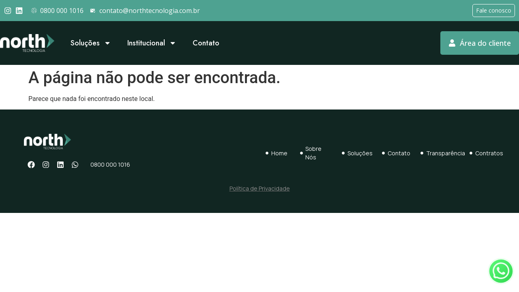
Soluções (91, 43)
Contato (206, 43)
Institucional (151, 43)
